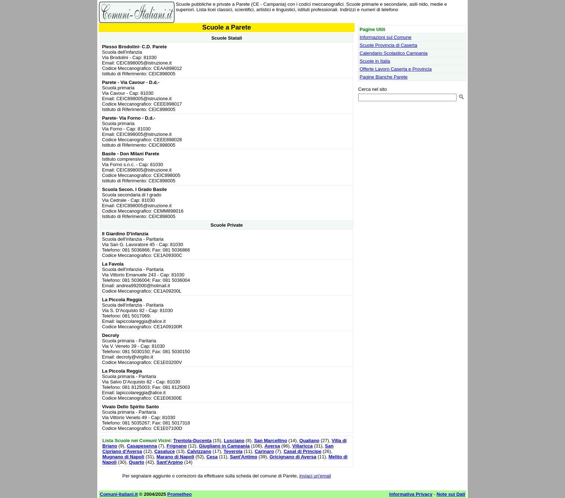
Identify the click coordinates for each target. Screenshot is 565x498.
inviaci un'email (315, 476)
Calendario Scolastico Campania (394, 53)
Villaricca (302, 446)
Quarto (136, 462)
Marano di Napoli (175, 456)
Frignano (176, 446)
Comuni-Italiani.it (119, 494)
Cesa (212, 456)
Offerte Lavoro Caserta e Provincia (396, 69)
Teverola (233, 451)
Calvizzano (199, 451)
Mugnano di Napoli (123, 456)
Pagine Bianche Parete (384, 77)
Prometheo (179, 494)
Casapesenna (142, 446)
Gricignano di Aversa (293, 456)
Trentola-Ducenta (192, 440)
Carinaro (264, 451)
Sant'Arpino (169, 462)
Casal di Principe (302, 451)
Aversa (272, 446)
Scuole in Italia (375, 61)
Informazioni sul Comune (385, 37)
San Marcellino (270, 440)
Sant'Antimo (243, 456)
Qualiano (309, 440)
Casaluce (164, 451)
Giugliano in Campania (224, 446)
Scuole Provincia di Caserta (388, 45)
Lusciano (234, 440)
